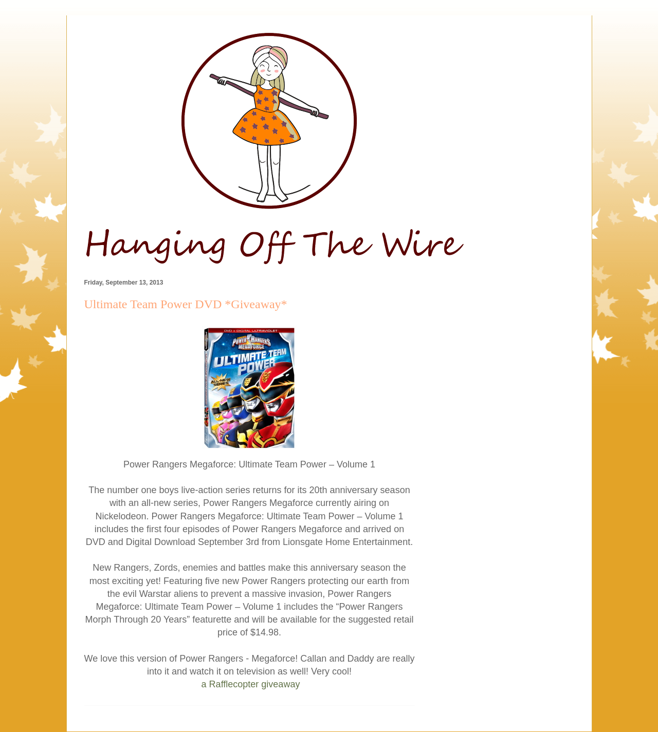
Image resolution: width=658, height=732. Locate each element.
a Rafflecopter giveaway (251, 684)
